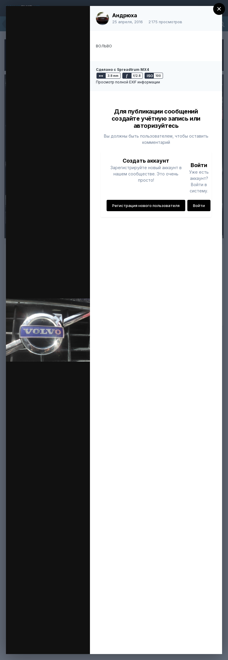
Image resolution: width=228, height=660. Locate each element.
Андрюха (124, 15)
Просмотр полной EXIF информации (128, 82)
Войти (199, 205)
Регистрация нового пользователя (146, 205)
